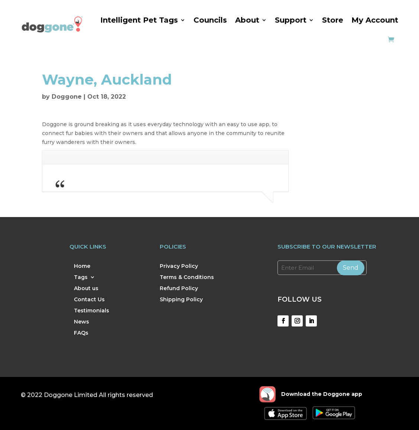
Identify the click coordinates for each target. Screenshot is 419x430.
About (247, 20)
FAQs (81, 333)
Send (350, 267)
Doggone (67, 96)
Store (332, 20)
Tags (81, 277)
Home (82, 266)
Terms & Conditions (187, 277)
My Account (374, 20)
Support (290, 20)
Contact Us (89, 300)
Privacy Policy (179, 266)
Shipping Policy (181, 300)
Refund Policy (179, 289)
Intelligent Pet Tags (139, 20)
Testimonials (91, 311)
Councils (210, 20)
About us (86, 289)
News (81, 322)
